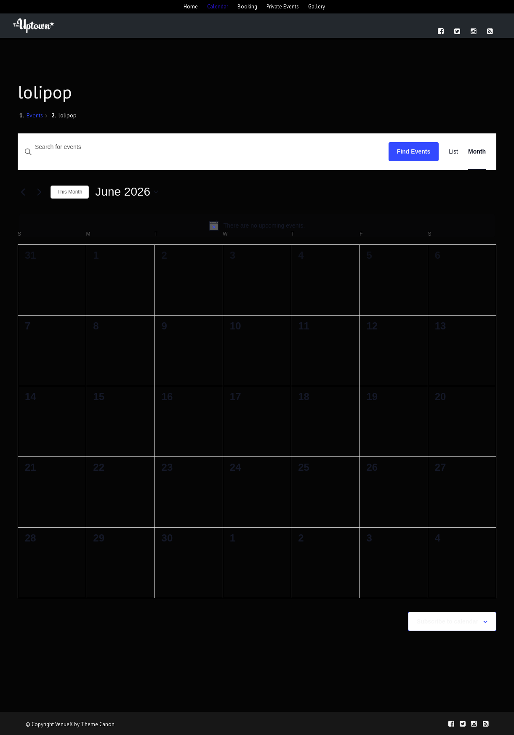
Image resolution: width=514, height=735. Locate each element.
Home (191, 6)
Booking (247, 6)
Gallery (316, 6)
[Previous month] (23, 192)
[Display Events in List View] (453, 152)
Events (35, 115)
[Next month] (39, 192)
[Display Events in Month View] (477, 152)
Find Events (413, 151)
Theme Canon (98, 724)
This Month (69, 192)
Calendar (217, 6)
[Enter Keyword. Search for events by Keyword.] (203, 147)
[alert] (257, 225)
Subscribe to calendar (447, 621)
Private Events (282, 6)
